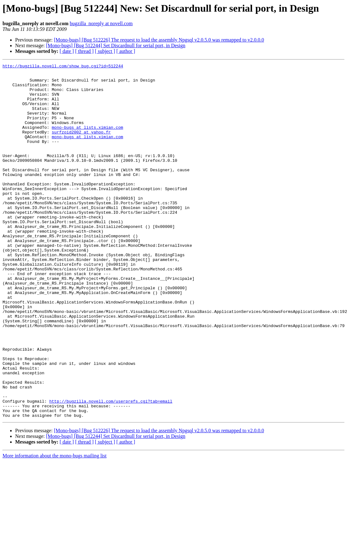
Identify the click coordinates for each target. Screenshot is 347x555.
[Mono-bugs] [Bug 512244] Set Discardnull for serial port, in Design (115, 45)
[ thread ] (84, 51)
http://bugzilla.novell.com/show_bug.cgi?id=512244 (63, 67)
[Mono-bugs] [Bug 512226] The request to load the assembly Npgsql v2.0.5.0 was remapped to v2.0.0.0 (159, 39)
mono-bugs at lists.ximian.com (87, 140)
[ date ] (67, 51)
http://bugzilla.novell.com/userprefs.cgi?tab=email (110, 469)
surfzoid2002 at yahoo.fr (81, 146)
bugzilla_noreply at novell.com (101, 23)
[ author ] (125, 51)
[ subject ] (105, 51)
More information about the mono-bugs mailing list (55, 526)
